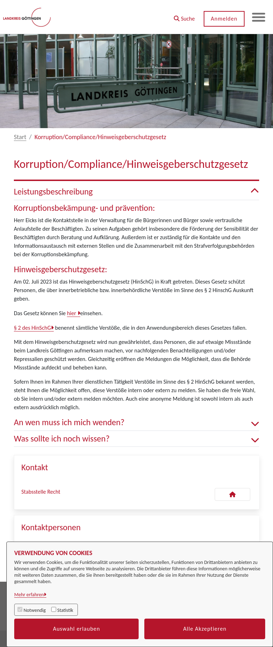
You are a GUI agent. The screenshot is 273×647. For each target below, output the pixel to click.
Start (20, 137)
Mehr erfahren (29, 595)
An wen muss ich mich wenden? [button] (136, 422)
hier (72, 313)
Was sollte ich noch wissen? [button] (136, 439)
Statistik (65, 610)
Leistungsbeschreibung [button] (136, 192)
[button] (183, 16)
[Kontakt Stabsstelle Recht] (232, 494)
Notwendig (34, 610)
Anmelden (223, 18)
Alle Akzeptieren (204, 628)
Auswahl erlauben (76, 628)
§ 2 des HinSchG (32, 327)
